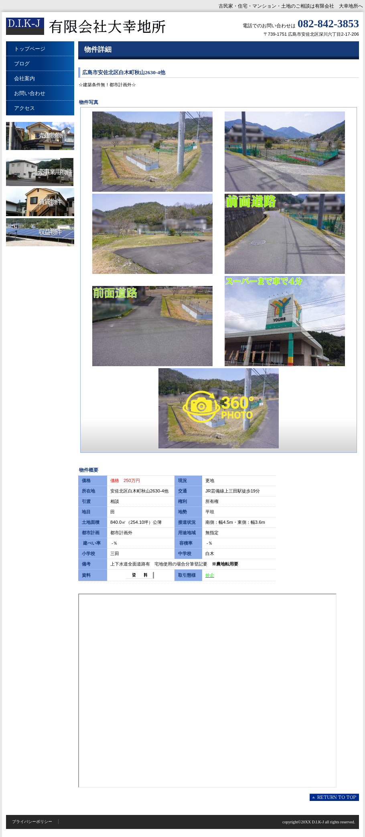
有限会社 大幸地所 (86, 26)
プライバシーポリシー (32, 821)
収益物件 (40, 232)
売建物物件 (40, 136)
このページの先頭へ (334, 797)
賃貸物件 (40, 202)
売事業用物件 (40, 172)
